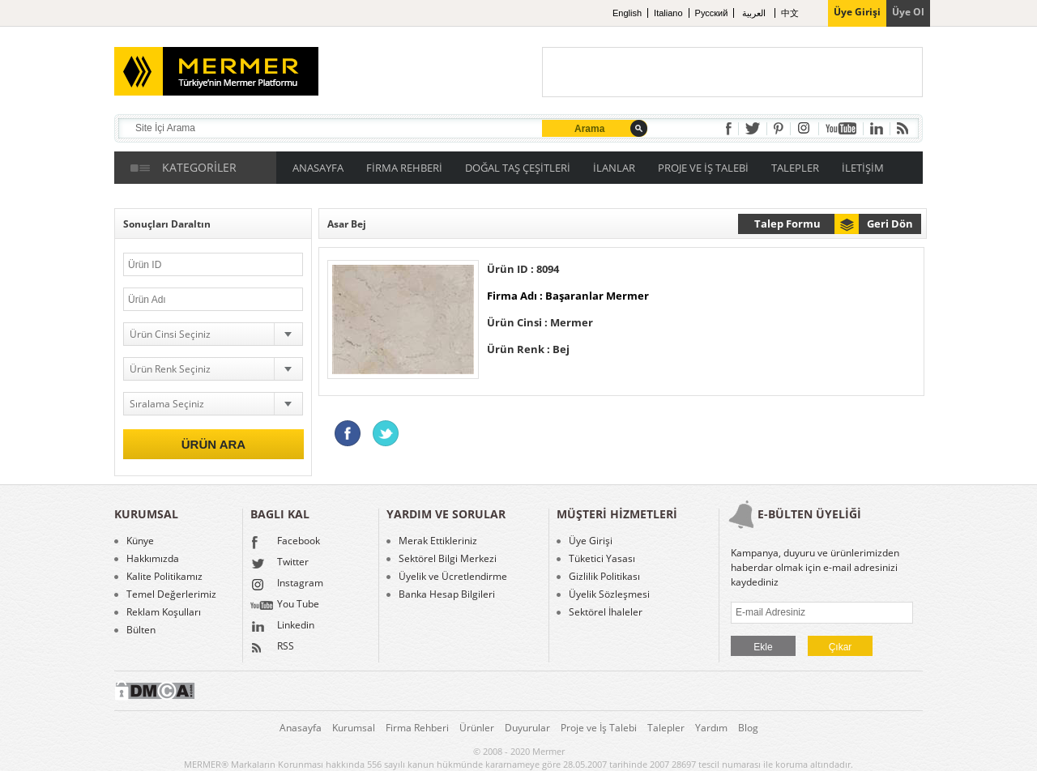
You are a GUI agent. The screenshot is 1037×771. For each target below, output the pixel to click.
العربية (755, 13)
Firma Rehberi (417, 728)
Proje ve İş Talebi (599, 728)
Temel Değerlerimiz (171, 594)
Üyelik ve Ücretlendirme (453, 576)
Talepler (666, 728)
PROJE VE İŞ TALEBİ (703, 167)
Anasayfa (301, 728)
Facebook (285, 542)
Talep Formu (787, 223)
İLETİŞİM (863, 167)
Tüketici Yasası (602, 559)
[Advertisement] (732, 72)
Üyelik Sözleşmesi (609, 594)
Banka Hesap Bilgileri (447, 594)
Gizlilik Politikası (604, 576)
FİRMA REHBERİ (404, 167)
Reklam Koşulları (163, 612)
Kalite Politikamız (164, 576)
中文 (790, 13)
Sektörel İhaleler (605, 612)
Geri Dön (890, 223)
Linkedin (282, 626)
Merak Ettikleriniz (438, 541)
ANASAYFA (318, 167)
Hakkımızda (152, 559)
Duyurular (527, 728)
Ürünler (476, 728)
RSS (272, 647)
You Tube (284, 605)
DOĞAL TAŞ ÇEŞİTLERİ (517, 167)
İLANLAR (614, 167)
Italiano (668, 13)
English (627, 13)
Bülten (141, 630)
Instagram (286, 584)
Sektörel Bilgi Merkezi (448, 559)
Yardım (711, 728)
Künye (140, 541)
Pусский (711, 13)
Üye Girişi (590, 541)
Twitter (279, 563)
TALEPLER (795, 167)
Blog (748, 728)
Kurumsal (353, 728)
